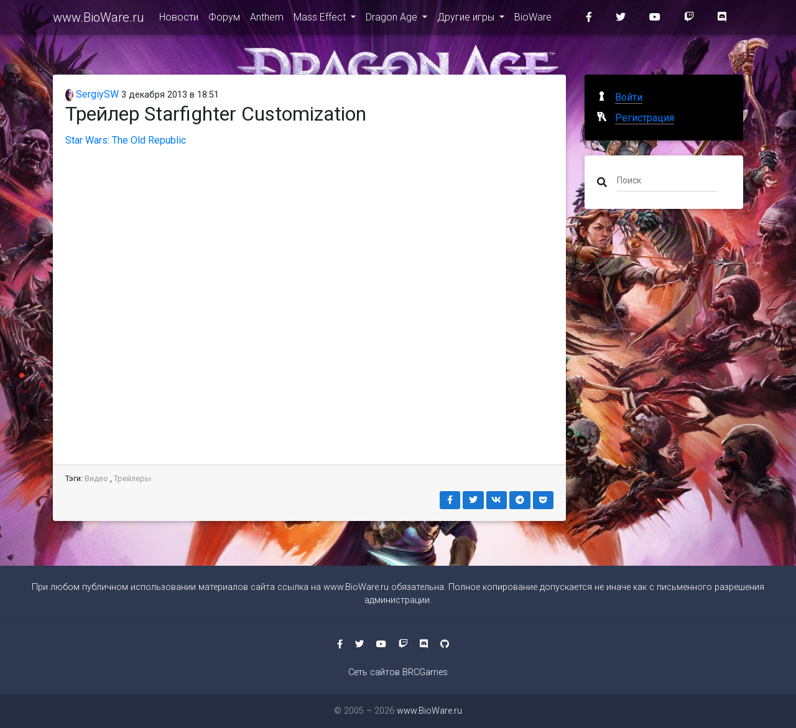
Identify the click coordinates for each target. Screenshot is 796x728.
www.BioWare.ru (98, 19)
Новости (178, 19)
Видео (96, 478)
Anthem (267, 19)
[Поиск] (667, 179)
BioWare (533, 19)
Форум (224, 19)
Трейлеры (132, 478)
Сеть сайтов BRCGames (398, 672)
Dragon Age (393, 19)
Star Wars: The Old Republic (125, 140)
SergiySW (92, 94)
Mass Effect (321, 19)
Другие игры (467, 19)
